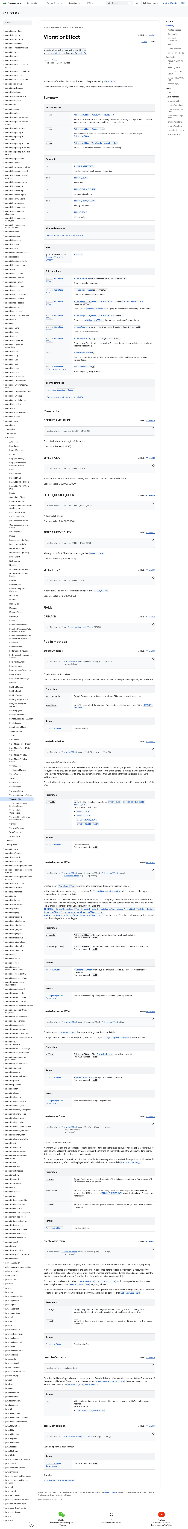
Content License (110, 1492)
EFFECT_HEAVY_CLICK (84, 201)
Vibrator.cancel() (130, 1162)
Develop (65, 27)
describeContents (83, 352)
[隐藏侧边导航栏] (31, 1524)
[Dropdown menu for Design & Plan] (62, 3)
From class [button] (61, 390)
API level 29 (150, 458)
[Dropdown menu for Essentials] (40, 3)
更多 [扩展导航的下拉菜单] (89, 3)
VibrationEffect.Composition (89, 129)
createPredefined (83, 290)
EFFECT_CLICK (80, 178)
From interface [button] (65, 235)
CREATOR (78, 254)
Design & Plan (53, 3)
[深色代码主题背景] (153, 428)
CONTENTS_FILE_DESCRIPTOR (82, 1384)
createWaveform (82, 327)
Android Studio (170, 3)
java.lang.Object (50, 60)
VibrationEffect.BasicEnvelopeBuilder (94, 115)
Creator (49, 257)
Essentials (32, 3)
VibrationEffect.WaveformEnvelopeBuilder (95, 143)
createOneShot (81, 278)
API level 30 (150, 1426)
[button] (17, 31)
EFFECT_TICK (80, 212)
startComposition (83, 366)
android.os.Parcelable (71, 235)
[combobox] (119, 3)
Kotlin (144, 41)
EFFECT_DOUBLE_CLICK (84, 189)
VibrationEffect (82, 136)
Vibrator (110, 81)
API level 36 (150, 863)
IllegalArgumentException (106, 891)
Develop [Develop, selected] (73, 3)
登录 (183, 3)
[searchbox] (17, 23)
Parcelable (80, 53)
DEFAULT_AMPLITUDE (83, 166)
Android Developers (51, 27)
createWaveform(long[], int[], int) (97, 1281)
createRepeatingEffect (86, 301)
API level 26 (150, 35)
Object (56, 53)
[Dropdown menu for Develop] (80, 3)
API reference (11, 13)
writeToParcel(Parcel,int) (110, 1381)
